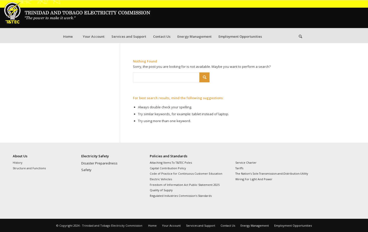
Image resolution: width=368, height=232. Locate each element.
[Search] (300, 36)
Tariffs (239, 168)
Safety (86, 169)
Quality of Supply (161, 190)
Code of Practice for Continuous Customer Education (186, 173)
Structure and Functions (29, 168)
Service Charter (246, 162)
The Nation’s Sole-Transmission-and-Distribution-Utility (271, 173)
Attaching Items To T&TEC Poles (171, 162)
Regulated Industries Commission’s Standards (181, 196)
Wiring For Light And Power (253, 179)
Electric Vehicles (161, 179)
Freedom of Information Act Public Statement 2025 (185, 185)
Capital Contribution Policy (168, 168)
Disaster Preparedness (99, 163)
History (17, 162)
